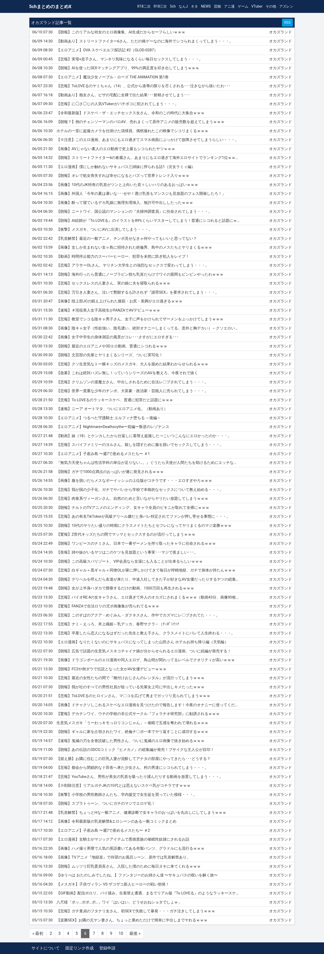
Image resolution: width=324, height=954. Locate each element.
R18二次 (144, 6)
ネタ (194, 6)
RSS (287, 22)
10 (120, 933)
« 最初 (37, 933)
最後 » (134, 933)
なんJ (183, 6)
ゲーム (243, 6)
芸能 (217, 6)
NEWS (206, 6)
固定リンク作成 (79, 948)
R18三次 (160, 6)
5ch (173, 6)
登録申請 (107, 948)
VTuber (256, 6)
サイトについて (45, 948)
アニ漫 (229, 6)
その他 (271, 6)
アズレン (286, 6)
